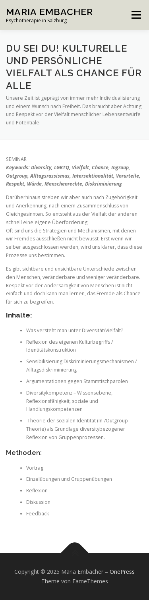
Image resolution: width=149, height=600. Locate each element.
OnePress (122, 571)
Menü (135, 15)
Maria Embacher (49, 11)
